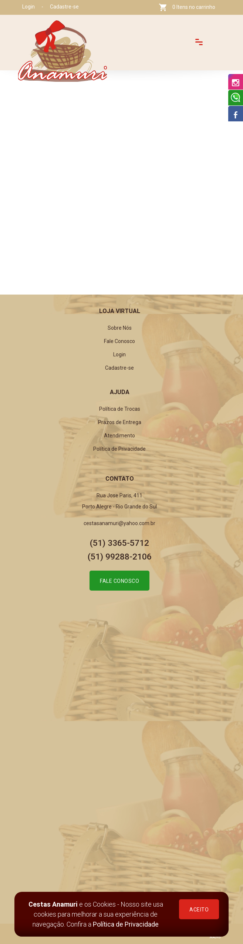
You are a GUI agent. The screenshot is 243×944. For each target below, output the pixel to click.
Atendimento (119, 436)
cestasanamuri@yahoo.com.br (119, 523)
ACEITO (199, 910)
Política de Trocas (119, 409)
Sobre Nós (120, 328)
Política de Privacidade (126, 924)
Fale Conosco (119, 341)
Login (28, 7)
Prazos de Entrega (119, 422)
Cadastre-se (64, 7)
